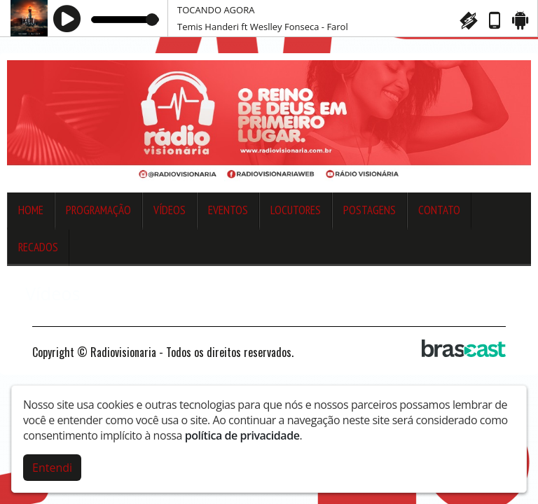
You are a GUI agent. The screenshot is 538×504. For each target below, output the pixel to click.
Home (30, 210)
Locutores (295, 210)
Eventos (228, 210)
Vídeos (169, 210)
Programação (98, 210)
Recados (38, 247)
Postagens (369, 210)
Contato (439, 210)
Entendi (52, 466)
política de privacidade (242, 434)
